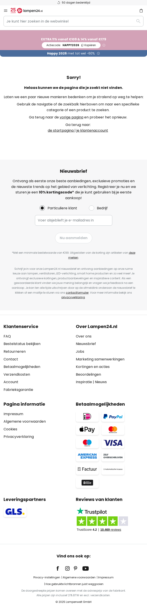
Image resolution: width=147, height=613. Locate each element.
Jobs (80, 351)
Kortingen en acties (93, 366)
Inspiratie (84, 381)
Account (11, 381)
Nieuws (101, 381)
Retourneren (15, 351)
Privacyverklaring (19, 436)
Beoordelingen (88, 374)
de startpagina (61, 130)
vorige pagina (71, 117)
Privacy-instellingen (46, 577)
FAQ (7, 336)
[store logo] (29, 10)
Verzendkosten (17, 374)
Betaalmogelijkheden (22, 366)
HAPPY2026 (71, 45)
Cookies (10, 429)
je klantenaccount (92, 130)
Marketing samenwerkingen (100, 359)
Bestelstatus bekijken (22, 343)
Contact (11, 359)
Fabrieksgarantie (18, 389)
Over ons (84, 336)
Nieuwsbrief (86, 343)
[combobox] (73, 21)
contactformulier (77, 292)
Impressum (13, 413)
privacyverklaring (73, 297)
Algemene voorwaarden (25, 421)
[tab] (37, 358)
